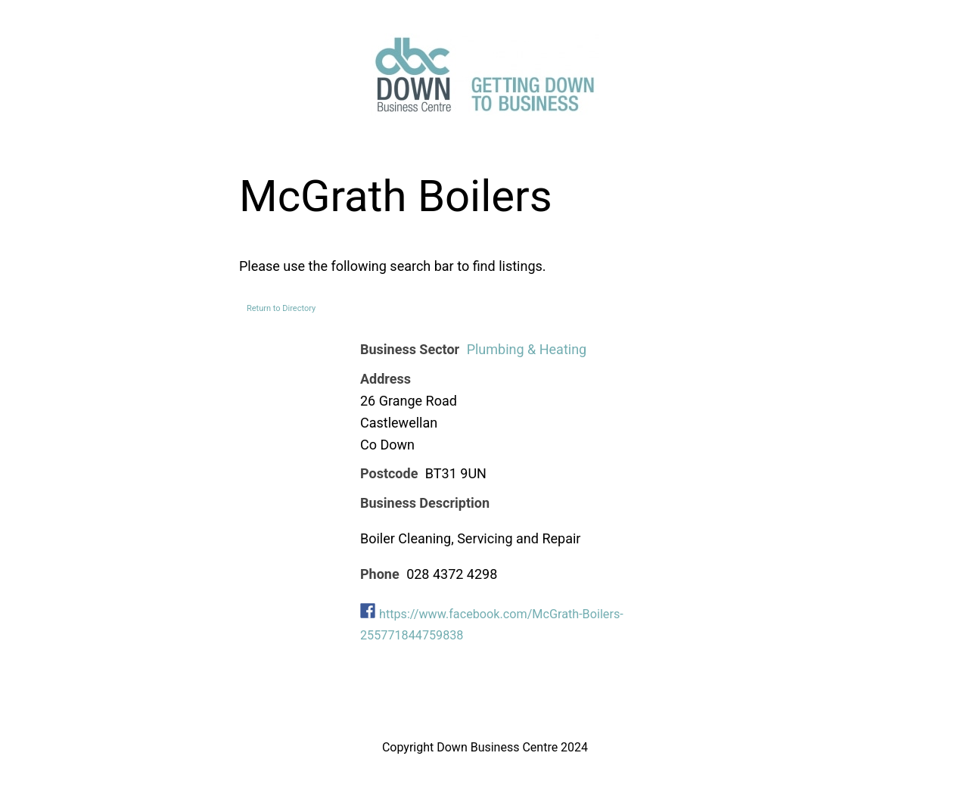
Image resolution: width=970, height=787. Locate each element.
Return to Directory (281, 308)
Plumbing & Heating (527, 349)
